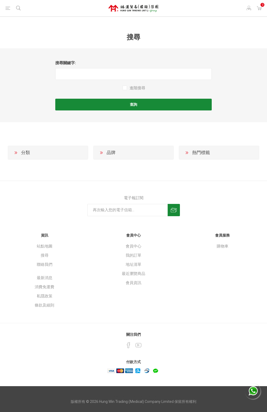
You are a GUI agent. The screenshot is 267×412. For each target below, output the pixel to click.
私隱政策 (44, 296)
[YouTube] (138, 345)
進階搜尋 (137, 88)
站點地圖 (44, 246)
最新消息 (44, 277)
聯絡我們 (44, 264)
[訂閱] (127, 210)
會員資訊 (133, 282)
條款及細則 (44, 305)
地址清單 (133, 264)
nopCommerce (143, 396)
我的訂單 (133, 255)
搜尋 (44, 255)
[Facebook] (128, 345)
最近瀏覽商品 (133, 273)
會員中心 (133, 246)
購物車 (222, 246)
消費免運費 (44, 287)
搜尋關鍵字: (65, 63)
